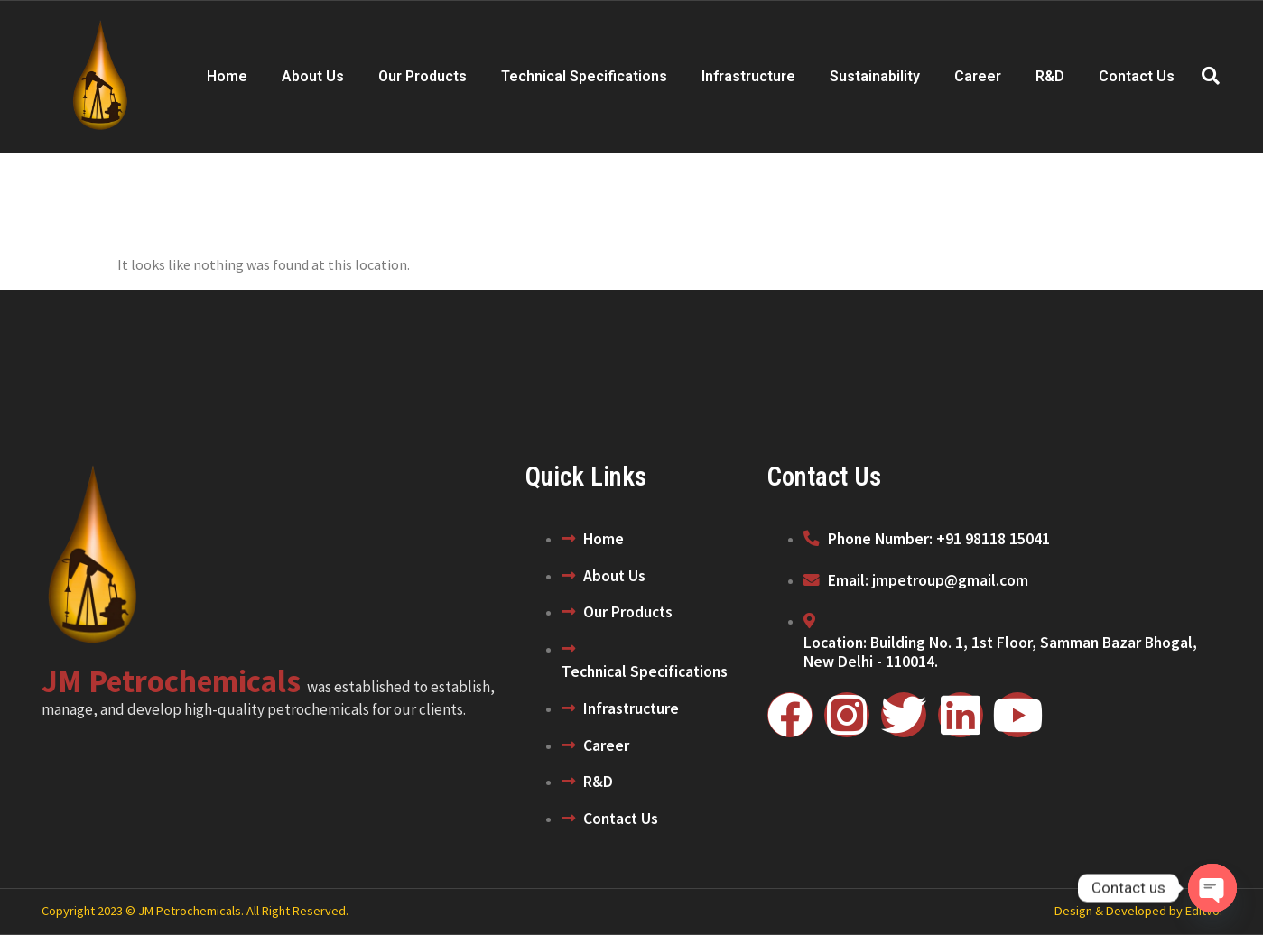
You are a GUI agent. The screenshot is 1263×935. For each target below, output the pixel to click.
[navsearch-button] (1211, 77)
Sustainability (875, 76)
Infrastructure (748, 76)
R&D (1049, 76)
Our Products (422, 76)
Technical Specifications (584, 76)
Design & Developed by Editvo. (1138, 911)
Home (227, 76)
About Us (313, 76)
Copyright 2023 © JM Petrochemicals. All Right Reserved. (195, 911)
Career (977, 76)
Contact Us (1137, 76)
